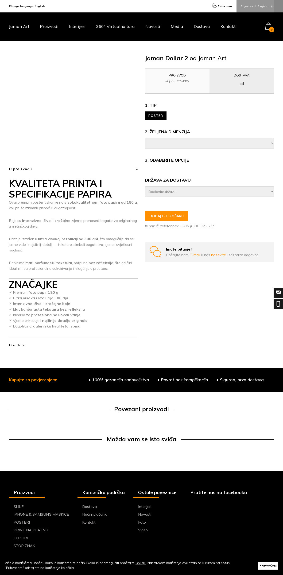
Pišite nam (221, 7)
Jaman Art (19, 27)
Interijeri (77, 27)
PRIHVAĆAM (268, 565)
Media (177, 27)
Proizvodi (49, 27)
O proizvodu (73, 170)
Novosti (152, 27)
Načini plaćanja (94, 515)
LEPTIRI (21, 539)
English (40, 6)
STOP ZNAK (24, 547)
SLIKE (19, 508)
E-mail (195, 255)
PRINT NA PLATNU (31, 531)
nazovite (219, 255)
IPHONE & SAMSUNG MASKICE (41, 515)
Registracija (266, 6)
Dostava (202, 27)
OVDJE (141, 563)
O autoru (17, 346)
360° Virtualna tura (115, 27)
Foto (142, 523)
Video (143, 531)
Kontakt (228, 27)
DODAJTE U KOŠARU (167, 217)
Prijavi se (247, 6)
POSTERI (22, 523)
